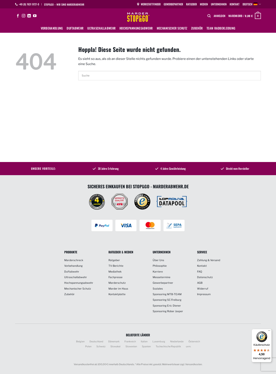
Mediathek (115, 271)
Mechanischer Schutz (172, 28)
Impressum (204, 294)
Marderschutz (117, 282)
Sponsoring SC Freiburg (167, 299)
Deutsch (252, 4)
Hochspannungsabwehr (136, 28)
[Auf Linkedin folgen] (29, 16)
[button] (219, 16)
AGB (199, 282)
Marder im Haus (118, 288)
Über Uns (158, 260)
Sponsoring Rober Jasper (168, 311)
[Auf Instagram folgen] (23, 16)
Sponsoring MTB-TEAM (167, 294)
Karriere (158, 271)
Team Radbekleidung (221, 28)
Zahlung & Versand (208, 260)
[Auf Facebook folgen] (18, 16)
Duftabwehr (75, 28)
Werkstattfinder (148, 4)
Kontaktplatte (116, 294)
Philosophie (160, 265)
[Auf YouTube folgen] (34, 16)
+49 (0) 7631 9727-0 (29, 4)
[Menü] (269, 331)
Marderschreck (73, 260)
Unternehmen (219, 4)
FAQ (199, 271)
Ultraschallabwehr (101, 28)
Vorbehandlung (52, 28)
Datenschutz (205, 277)
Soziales (158, 288)
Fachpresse (115, 277)
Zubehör (197, 28)
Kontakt (235, 4)
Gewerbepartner (173, 4)
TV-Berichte (115, 265)
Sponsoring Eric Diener (167, 305)
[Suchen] (209, 16)
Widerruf (202, 288)
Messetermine (161, 277)
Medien (204, 4)
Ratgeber (191, 4)
